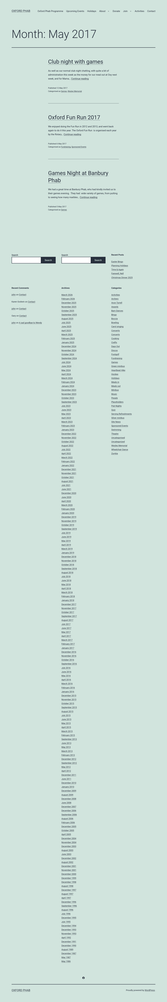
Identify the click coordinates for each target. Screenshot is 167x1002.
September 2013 (69, 739)
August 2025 (67, 318)
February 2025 (68, 338)
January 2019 (67, 552)
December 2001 (68, 866)
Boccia (114, 318)
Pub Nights (116, 406)
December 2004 (68, 838)
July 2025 (66, 322)
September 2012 (69, 763)
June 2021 (66, 489)
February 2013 (68, 755)
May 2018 (66, 584)
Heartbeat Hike (118, 370)
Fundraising (66, 147)
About (102, 11)
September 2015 (69, 707)
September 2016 (69, 664)
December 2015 (68, 695)
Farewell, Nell (117, 273)
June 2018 (66, 580)
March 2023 (67, 422)
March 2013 (67, 751)
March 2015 (67, 731)
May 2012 (66, 767)
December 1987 (68, 953)
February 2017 (68, 644)
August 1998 (67, 886)
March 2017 (67, 640)
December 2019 (68, 517)
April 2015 (66, 727)
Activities (139, 11)
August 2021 (67, 481)
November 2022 (68, 437)
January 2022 (67, 465)
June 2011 (66, 779)
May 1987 (66, 957)
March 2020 (67, 505)
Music (114, 394)
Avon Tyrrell (116, 303)
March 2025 (67, 334)
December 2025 (68, 303)
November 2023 (68, 394)
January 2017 (67, 648)
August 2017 (67, 620)
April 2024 (66, 374)
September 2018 (69, 568)
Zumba (114, 453)
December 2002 (68, 858)
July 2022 (66, 449)
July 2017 (66, 624)
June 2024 (66, 366)
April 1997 (66, 898)
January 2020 (67, 513)
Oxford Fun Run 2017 (74, 117)
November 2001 (68, 870)
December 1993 (68, 929)
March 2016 (67, 683)
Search (15, 255)
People (114, 398)
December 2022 (68, 434)
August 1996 (67, 910)
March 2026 (67, 295)
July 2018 (66, 576)
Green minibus (118, 366)
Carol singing (117, 326)
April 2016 (66, 679)
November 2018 (68, 560)
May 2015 (66, 723)
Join (125, 11)
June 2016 (66, 672)
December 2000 (68, 874)
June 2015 (66, 719)
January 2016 (67, 691)
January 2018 (67, 600)
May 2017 (66, 632)
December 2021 (68, 469)
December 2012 (68, 759)
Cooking (115, 338)
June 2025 (66, 326)
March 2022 (67, 457)
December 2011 (68, 775)
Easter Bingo (117, 261)
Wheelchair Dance (119, 449)
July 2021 (66, 485)
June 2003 (66, 854)
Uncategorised (118, 437)
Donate (116, 11)
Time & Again (117, 269)
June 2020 (66, 497)
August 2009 (67, 795)
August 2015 (67, 711)
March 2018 (67, 592)
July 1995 (66, 922)
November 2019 (68, 521)
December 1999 (68, 878)
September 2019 (69, 529)
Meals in (115, 382)
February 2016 (68, 687)
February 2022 (68, 461)
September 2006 (69, 814)
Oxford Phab (21, 11)
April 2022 (66, 453)
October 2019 (67, 525)
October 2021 (67, 477)
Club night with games (75, 61)
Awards (114, 307)
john (14, 294)
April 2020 (66, 501)
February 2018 (68, 596)
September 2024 (69, 358)
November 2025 (68, 307)
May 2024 (66, 370)
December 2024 (68, 346)
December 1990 (68, 945)
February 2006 (68, 822)
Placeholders (117, 402)
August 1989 (67, 949)
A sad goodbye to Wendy (30, 322)
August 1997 (67, 894)
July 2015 (66, 715)
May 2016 (66, 675)
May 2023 (66, 414)
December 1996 (68, 902)
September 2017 (69, 616)
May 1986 (66, 961)
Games (64, 91)
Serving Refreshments (121, 414)
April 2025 (66, 330)
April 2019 (66, 545)
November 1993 (68, 933)
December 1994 (68, 925)
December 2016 (68, 652)
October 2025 (67, 311)
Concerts (115, 330)
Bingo (114, 314)
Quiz (113, 410)
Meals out (115, 386)
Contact (151, 11)
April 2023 (66, 418)
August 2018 (67, 572)
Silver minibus (117, 418)
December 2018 (68, 556)
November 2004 (68, 842)
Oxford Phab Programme (50, 11)
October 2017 (67, 612)
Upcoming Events (75, 11)
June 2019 (66, 537)
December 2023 (68, 390)
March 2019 (67, 549)
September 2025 (69, 314)
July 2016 (66, 668)
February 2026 (68, 299)
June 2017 (66, 628)
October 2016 (67, 660)
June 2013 (66, 743)
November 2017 (68, 608)
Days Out (115, 346)
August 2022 (67, 445)
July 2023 (66, 406)
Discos (114, 350)
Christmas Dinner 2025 (122, 277)
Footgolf (115, 354)
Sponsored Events (78, 147)
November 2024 (68, 350)
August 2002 (67, 862)
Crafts (114, 342)
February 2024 (68, 382)
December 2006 (68, 810)
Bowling (115, 322)
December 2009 (68, 791)
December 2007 (68, 806)
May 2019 (66, 541)
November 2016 (68, 656)
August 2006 (67, 818)
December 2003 (68, 846)
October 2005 (67, 830)
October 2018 (67, 564)
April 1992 (66, 937)
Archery (114, 299)
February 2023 (68, 426)
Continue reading (80, 78)
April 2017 (66, 636)
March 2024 (67, 378)
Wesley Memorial (75, 91)
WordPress (150, 990)
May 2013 (66, 747)
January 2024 (67, 386)
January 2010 (67, 787)
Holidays (91, 11)
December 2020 (68, 493)
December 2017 (68, 604)
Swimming (116, 429)
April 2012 (66, 771)
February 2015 (68, 735)
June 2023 (66, 410)
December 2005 (68, 826)
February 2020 (68, 509)
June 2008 (66, 802)
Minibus (115, 390)
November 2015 (68, 699)
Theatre (114, 434)
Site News (116, 422)
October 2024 (67, 354)
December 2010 (68, 783)
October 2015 (67, 703)
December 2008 (68, 799)
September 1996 (69, 906)
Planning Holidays (119, 265)
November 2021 (68, 473)
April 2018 (66, 588)
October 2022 (67, 441)
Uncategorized (118, 441)
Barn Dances (117, 311)
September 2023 (69, 402)
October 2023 (67, 398)
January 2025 (67, 342)
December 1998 (68, 882)
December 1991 (68, 941)
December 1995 (68, 917)
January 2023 (67, 429)
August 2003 (67, 850)
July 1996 (66, 914)
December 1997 (68, 890)
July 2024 (66, 362)
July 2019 (66, 533)
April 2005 (66, 834)
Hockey (114, 374)
